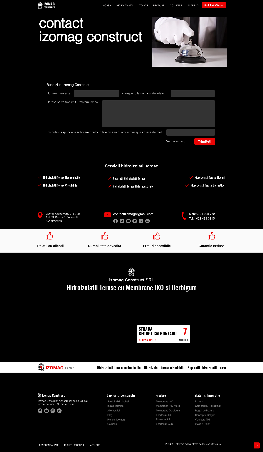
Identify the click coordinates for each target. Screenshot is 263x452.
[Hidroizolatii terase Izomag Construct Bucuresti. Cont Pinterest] (134, 221)
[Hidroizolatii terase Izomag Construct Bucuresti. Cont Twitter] (122, 221)
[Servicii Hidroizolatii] (122, 401)
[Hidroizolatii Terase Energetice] (200, 185)
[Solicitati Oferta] (214, 5)
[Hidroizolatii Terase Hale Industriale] (131, 186)
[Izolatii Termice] (117, 406)
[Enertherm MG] (166, 415)
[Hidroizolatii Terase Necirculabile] (62, 177)
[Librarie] (201, 401)
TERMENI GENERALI (74, 445)
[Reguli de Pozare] (210, 410)
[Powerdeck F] (166, 419)
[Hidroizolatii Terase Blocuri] (200, 177)
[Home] (257, 445)
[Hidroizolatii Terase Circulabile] (62, 185)
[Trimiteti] (204, 141)
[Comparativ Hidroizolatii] (210, 406)
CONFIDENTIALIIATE (49, 445)
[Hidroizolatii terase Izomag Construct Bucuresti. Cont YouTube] (128, 221)
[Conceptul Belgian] (208, 415)
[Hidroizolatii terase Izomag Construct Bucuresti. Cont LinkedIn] (147, 221)
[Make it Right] (205, 424)
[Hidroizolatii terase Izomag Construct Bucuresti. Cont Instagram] (141, 221)
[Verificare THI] (205, 419)
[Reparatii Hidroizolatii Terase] (131, 178)
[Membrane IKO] (167, 401)
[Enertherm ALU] (166, 424)
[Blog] (117, 415)
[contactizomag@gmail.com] (136, 214)
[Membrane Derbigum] (170, 410)
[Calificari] (114, 424)
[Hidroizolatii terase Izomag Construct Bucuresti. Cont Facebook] (115, 221)
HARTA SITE (94, 445)
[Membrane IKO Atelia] (168, 406)
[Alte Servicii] (116, 410)
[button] (125, 5)
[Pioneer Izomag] (118, 419)
